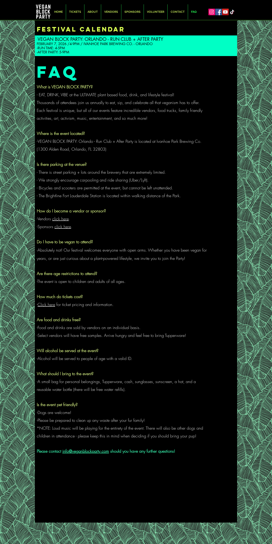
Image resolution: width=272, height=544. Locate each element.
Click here (46, 304)
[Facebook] (218, 12)
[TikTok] (232, 12)
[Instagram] (211, 12)
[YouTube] (225, 12)
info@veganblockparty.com (85, 451)
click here (60, 219)
